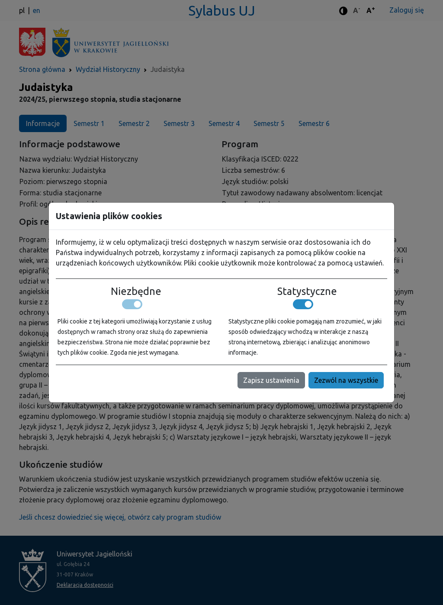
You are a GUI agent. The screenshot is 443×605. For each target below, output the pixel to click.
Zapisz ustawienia (271, 380)
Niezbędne (136, 291)
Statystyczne (307, 291)
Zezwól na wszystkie (346, 380)
